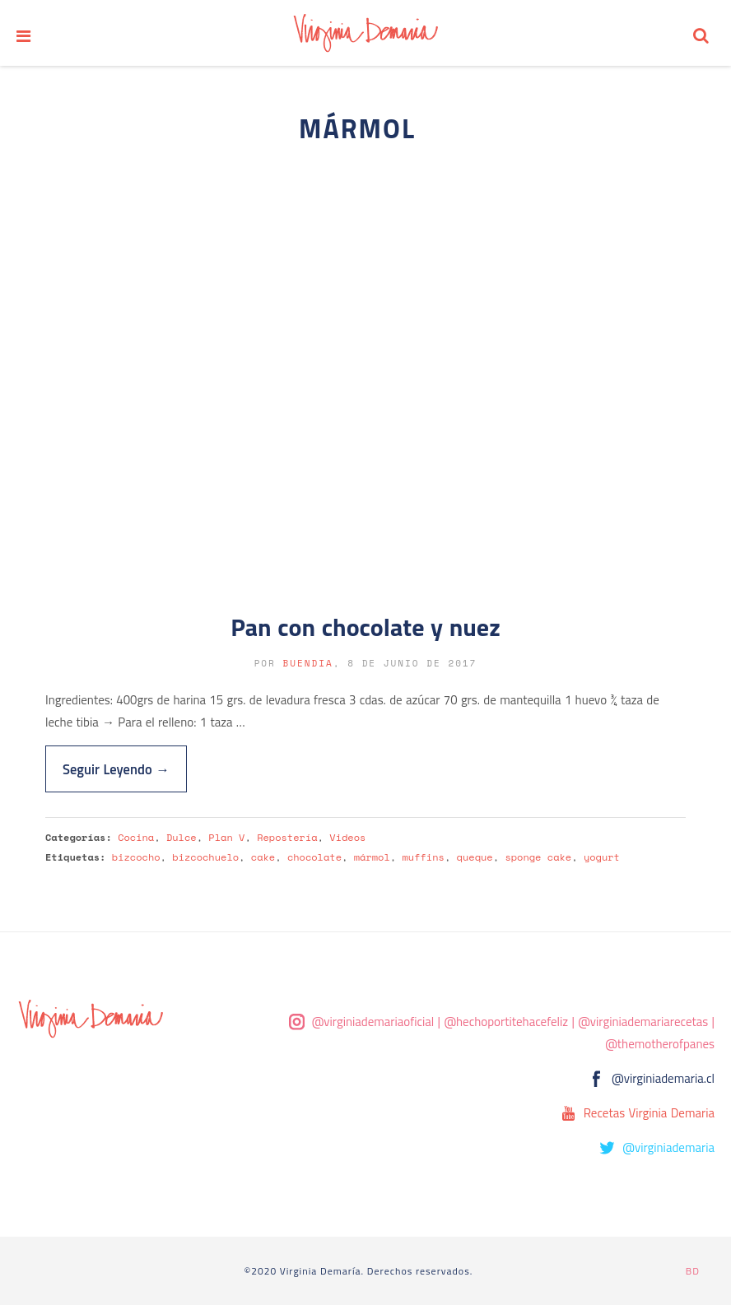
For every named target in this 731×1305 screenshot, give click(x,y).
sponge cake (538, 857)
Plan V (226, 837)
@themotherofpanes (660, 1043)
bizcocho (136, 857)
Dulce (181, 837)
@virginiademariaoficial (373, 1021)
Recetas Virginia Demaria (649, 1112)
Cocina (136, 837)
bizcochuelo (205, 857)
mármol (372, 857)
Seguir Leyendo (116, 769)
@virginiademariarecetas (643, 1021)
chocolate (314, 857)
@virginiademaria (668, 1147)
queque (475, 857)
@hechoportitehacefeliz (506, 1021)
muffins (423, 857)
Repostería (287, 837)
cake (263, 857)
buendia (308, 663)
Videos (347, 837)
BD (693, 1271)
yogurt (602, 857)
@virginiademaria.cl (663, 1078)
